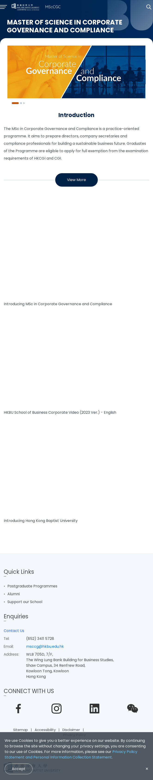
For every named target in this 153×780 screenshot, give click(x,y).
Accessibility (45, 729)
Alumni (13, 594)
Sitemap (20, 729)
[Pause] (24, 103)
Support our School (24, 601)
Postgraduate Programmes (32, 586)
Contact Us (14, 630)
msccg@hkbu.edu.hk (45, 646)
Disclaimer (71, 729)
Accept (18, 768)
